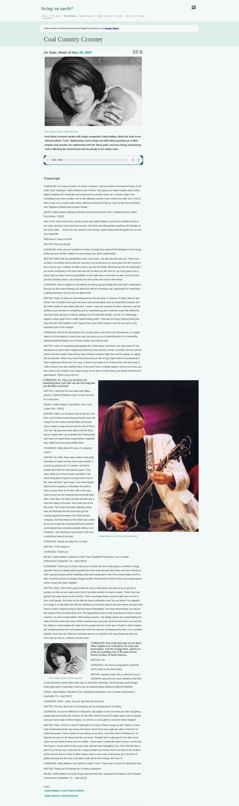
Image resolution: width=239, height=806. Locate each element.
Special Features (86, 16)
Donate (140, 16)
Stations (109, 16)
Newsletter (47, 18)
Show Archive (70, 16)
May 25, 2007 (82, 52)
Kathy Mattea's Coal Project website (64, 790)
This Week (55, 16)
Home (44, 16)
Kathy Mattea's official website (61, 795)
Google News (111, 28)
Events (119, 16)
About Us (130, 16)
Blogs (99, 16)
